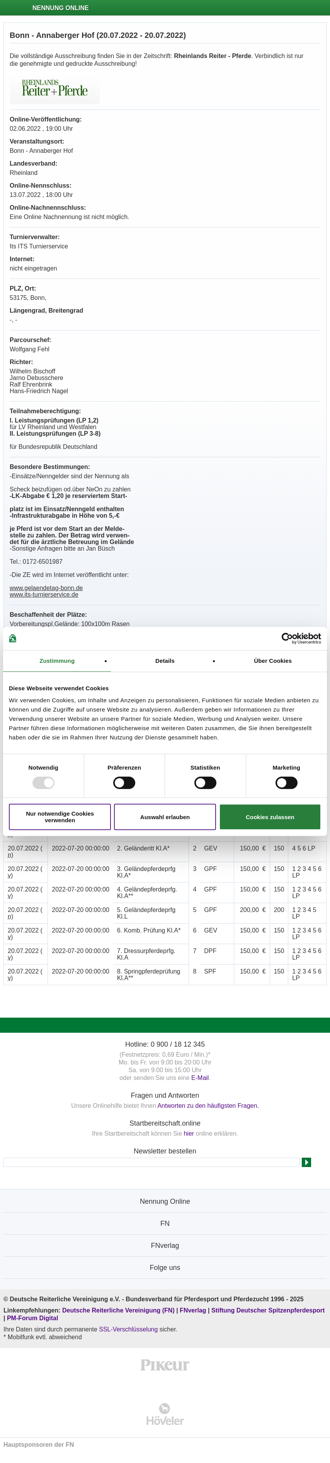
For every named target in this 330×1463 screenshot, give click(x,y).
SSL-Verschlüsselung (128, 1329)
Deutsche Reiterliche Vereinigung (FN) (118, 1310)
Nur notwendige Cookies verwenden (60, 816)
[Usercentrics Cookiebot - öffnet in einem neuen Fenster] (287, 638)
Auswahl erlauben (165, 817)
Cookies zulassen (270, 817)
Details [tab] (165, 660)
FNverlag (194, 1310)
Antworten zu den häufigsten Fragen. (208, 1105)
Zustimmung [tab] (57, 660)
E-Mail (200, 1078)
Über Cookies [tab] (273, 660)
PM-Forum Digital (32, 1318)
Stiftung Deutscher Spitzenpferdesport (268, 1310)
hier (189, 1133)
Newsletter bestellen (165, 1151)
